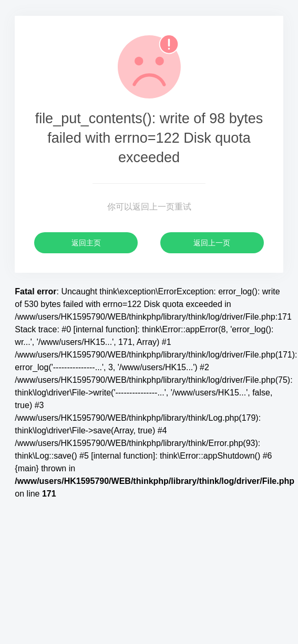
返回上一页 (211, 243)
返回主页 (86, 243)
